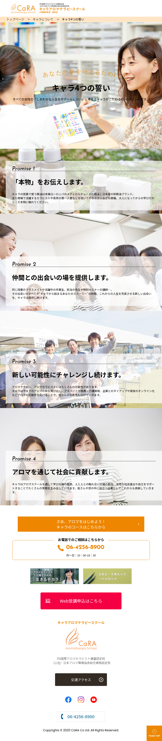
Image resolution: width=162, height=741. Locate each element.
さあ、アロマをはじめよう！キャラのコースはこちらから (80, 524)
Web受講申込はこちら (81, 601)
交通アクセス (81, 679)
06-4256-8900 (81, 547)
